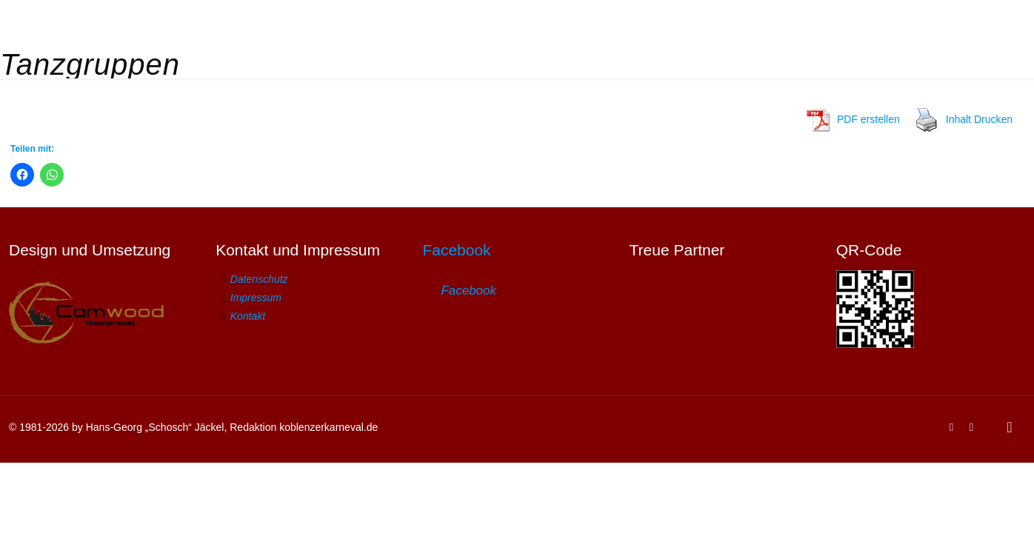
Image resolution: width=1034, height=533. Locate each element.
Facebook (456, 249)
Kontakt (247, 316)
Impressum (255, 298)
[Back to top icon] (1009, 427)
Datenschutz (259, 279)
